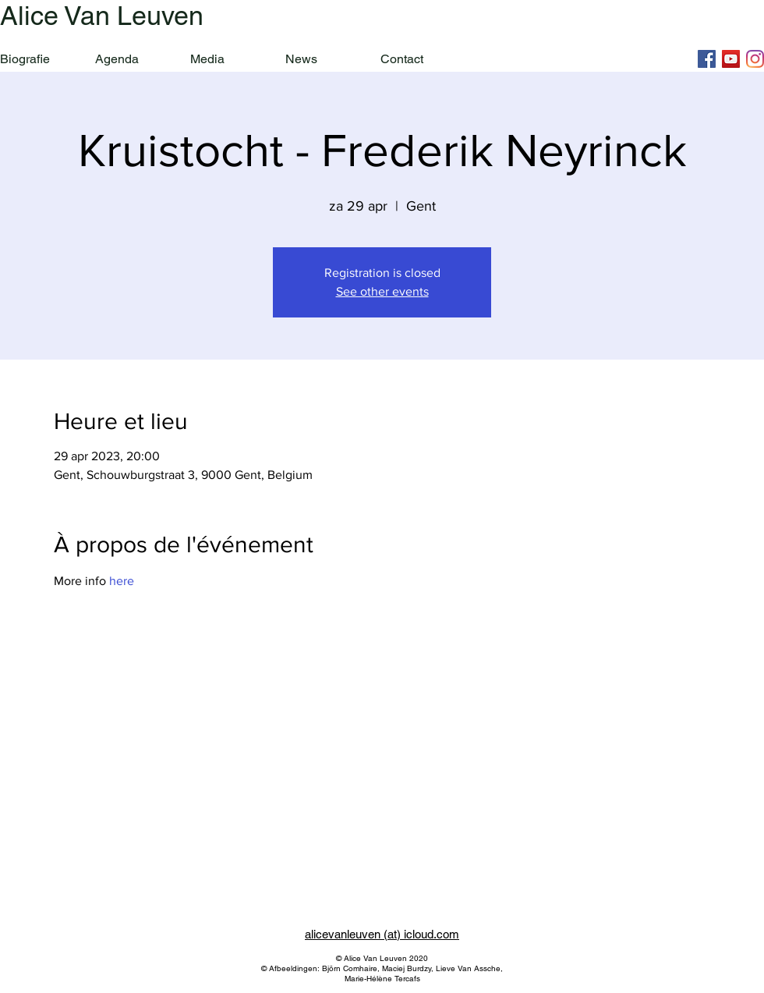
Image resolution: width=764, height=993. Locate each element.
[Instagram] (755, 59)
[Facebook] (707, 59)
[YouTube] (731, 59)
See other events (382, 291)
